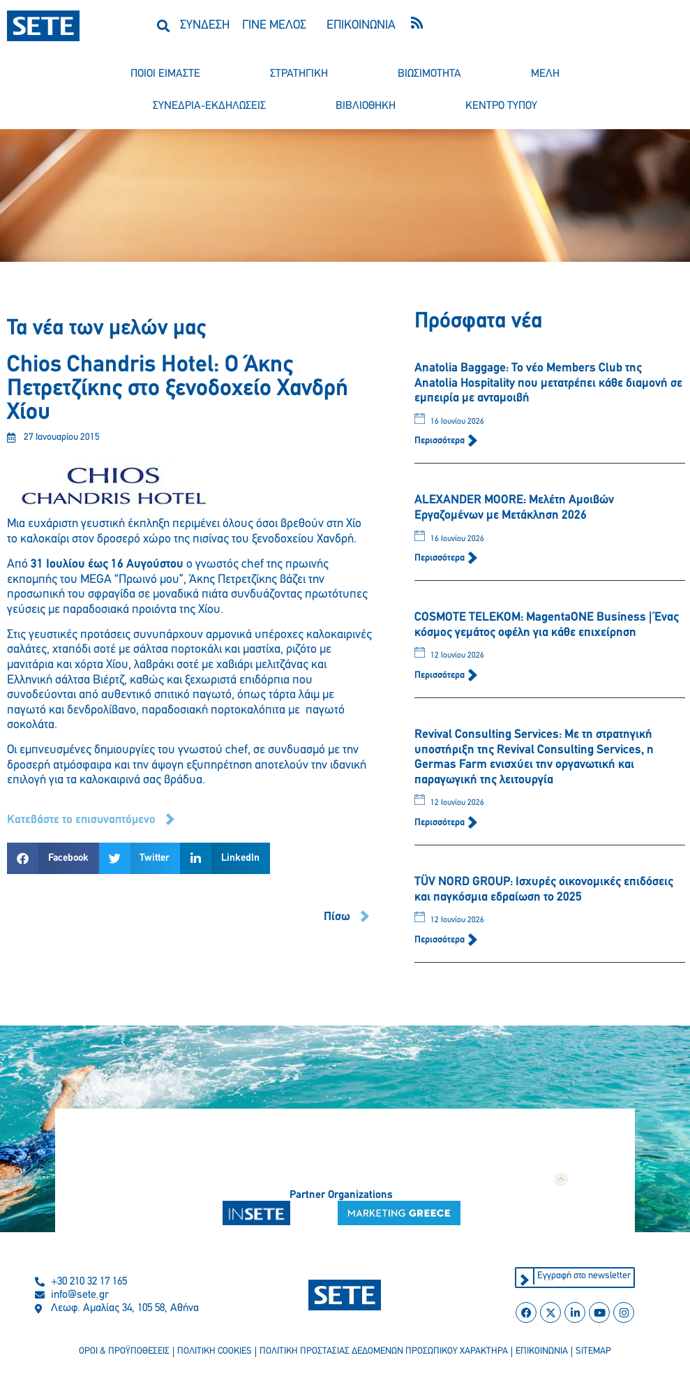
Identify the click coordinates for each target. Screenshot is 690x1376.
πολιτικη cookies (212, 1352)
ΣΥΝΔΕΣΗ (205, 25)
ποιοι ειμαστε (165, 74)
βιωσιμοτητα (429, 74)
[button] (163, 25)
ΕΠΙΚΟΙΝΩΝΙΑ (361, 25)
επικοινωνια (545, 1352)
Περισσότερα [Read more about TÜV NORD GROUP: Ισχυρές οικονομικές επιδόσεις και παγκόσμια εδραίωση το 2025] (440, 940)
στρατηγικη (299, 74)
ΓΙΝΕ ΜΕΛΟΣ (274, 25)
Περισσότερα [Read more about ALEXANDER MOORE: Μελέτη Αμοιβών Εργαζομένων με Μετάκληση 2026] (440, 558)
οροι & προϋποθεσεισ (120, 1352)
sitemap (598, 1352)
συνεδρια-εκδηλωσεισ (209, 106)
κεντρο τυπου (501, 106)
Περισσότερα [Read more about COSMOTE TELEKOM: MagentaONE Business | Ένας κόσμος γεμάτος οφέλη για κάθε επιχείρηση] (440, 675)
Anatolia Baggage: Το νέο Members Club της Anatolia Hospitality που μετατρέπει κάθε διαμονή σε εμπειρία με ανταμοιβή (548, 383)
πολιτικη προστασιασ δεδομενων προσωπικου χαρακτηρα (385, 1352)
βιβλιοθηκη (366, 106)
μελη (545, 74)
